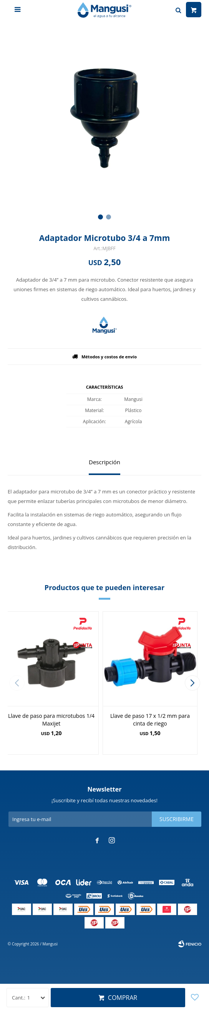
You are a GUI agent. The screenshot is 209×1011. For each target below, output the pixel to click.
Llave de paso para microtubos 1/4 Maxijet (51, 719)
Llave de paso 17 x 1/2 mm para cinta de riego (150, 719)
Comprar (122, 997)
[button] (100, 216)
